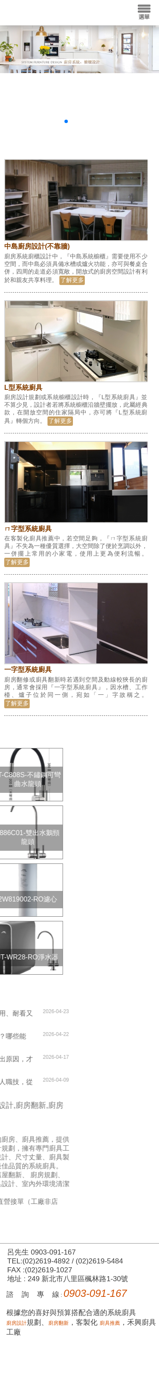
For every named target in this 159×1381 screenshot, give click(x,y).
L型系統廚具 (23, 387)
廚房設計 (16, 1323)
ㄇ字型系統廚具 (28, 528)
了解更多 (72, 280)
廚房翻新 (58, 1323)
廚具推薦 (110, 1323)
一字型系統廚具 (28, 669)
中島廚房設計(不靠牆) (37, 246)
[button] (66, 121)
